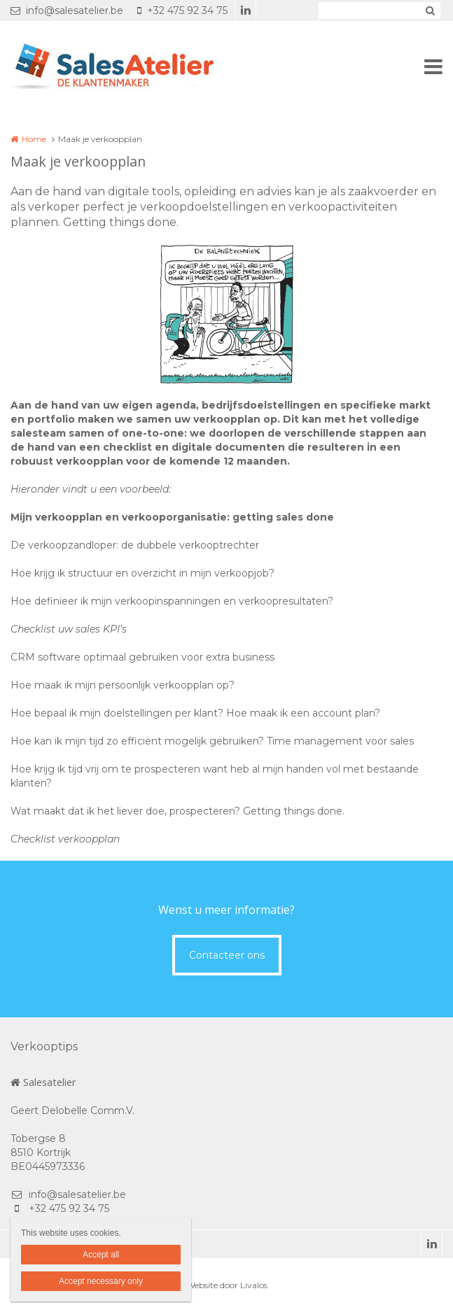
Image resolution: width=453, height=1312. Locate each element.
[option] (227, 314)
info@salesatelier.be (67, 10)
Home (34, 139)
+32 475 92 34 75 (182, 10)
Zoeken (429, 10)
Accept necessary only (101, 1281)
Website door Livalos (226, 1285)
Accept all (101, 1255)
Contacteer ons (227, 955)
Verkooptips (44, 1046)
